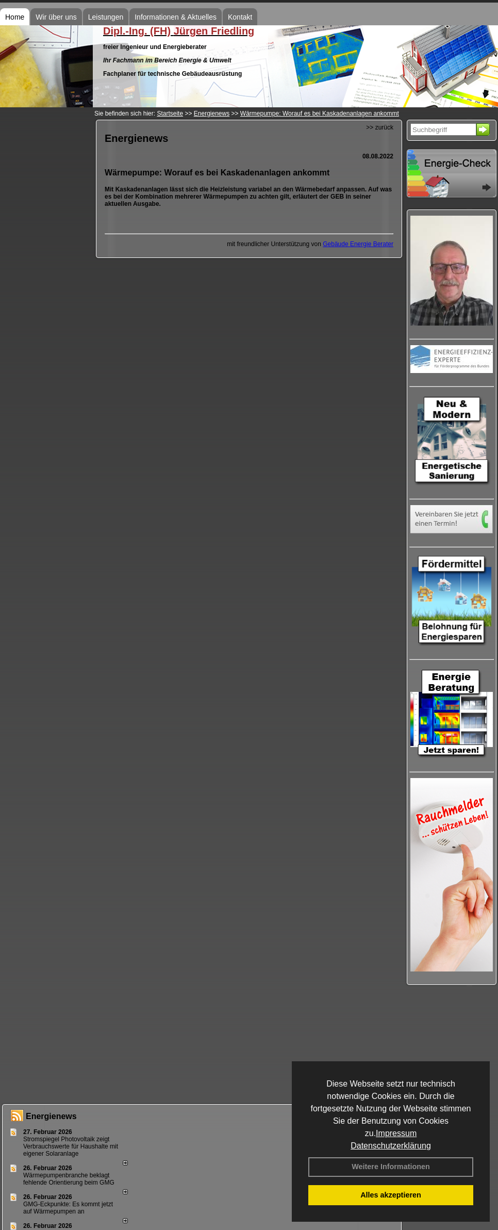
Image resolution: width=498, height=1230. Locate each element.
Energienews (51, 1116)
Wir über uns (56, 17)
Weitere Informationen (391, 1166)
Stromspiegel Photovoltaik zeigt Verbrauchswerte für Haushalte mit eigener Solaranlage (70, 1146)
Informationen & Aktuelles (176, 17)
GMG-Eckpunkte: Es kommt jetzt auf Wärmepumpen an (68, 1208)
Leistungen (106, 17)
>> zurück (379, 127)
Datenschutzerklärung (391, 1145)
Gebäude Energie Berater (358, 244)
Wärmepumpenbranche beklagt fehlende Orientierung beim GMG (68, 1179)
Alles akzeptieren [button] (390, 1195)
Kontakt (240, 17)
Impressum (396, 1133)
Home (14, 17)
